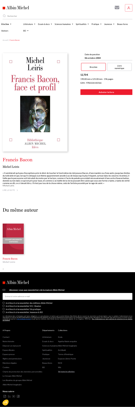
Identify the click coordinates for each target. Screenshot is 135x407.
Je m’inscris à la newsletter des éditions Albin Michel (29, 303)
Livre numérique (119, 66)
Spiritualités (47, 350)
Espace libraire (9, 350)
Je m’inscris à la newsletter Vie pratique (23, 309)
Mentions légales (10, 363)
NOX (60, 363)
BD (43, 367)
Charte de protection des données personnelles (22, 372)
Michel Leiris (11, 167)
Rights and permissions (12, 358)
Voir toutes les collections (66, 372)
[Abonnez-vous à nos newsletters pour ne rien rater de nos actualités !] (116, 7)
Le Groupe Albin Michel (12, 376)
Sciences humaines (50, 346)
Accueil (5, 40)
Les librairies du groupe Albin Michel (17, 380)
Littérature (46, 337)
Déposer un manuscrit (12, 346)
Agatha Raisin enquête (67, 341)
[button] (5, 402)
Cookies (6, 367)
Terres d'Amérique (65, 354)
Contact (6, 337)
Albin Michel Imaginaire (12, 384)
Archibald (62, 350)
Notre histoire (8, 341)
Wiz (59, 367)
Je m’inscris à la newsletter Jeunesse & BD (24, 312)
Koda (60, 337)
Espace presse (9, 354)
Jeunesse (46, 358)
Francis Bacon (10, 258)
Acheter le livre (106, 92)
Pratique (45, 354)
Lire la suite (11, 190)
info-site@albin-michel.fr (24, 319)
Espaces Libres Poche (67, 358)
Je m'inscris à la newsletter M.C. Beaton (23, 306)
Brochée (93, 67)
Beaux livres (47, 363)
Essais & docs (48, 341)
